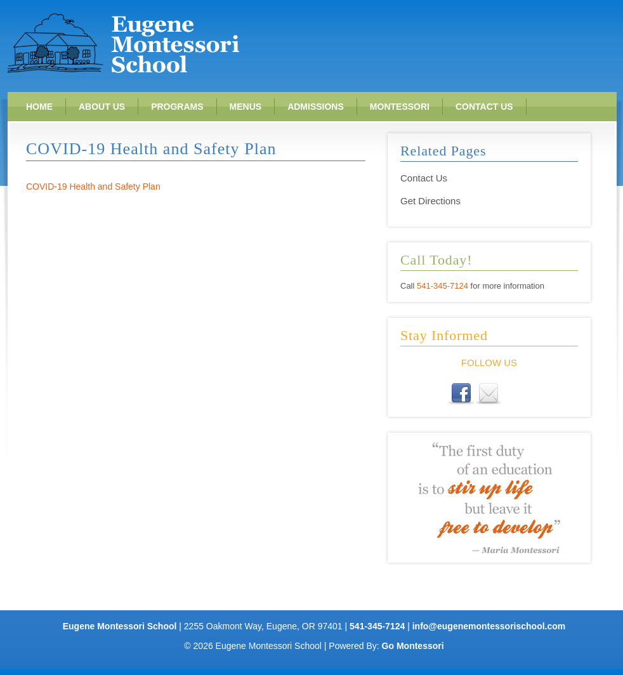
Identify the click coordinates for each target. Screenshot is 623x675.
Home (39, 107)
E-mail (489, 394)
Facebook (461, 394)
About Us (102, 107)
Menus (246, 107)
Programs (177, 107)
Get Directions (430, 200)
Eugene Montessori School (123, 43)
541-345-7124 (442, 286)
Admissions (315, 107)
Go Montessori (413, 646)
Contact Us (484, 107)
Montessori (400, 107)
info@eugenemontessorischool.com (489, 626)
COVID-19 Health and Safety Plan (93, 186)
